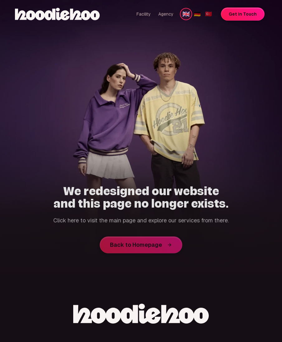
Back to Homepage (141, 246)
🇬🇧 (186, 14)
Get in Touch (243, 14)
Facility (143, 14)
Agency (166, 14)
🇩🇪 (197, 13)
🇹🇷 (208, 13)
